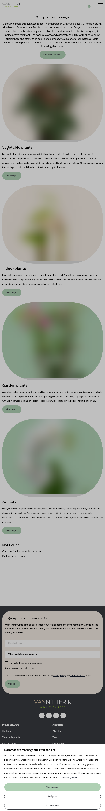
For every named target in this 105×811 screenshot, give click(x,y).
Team (55, 737)
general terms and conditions (23, 668)
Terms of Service (77, 676)
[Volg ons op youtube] (63, 715)
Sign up (11, 684)
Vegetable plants (11, 737)
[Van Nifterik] (11, 4)
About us (57, 731)
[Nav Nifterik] (52, 703)
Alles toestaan (52, 787)
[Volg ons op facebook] (42, 715)
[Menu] (100, 4)
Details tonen (52, 806)
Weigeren (52, 796)
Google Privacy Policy (66, 778)
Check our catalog (51, 55)
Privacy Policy (59, 676)
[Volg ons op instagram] (49, 715)
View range (11, 176)
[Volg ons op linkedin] (56, 715)
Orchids (6, 731)
